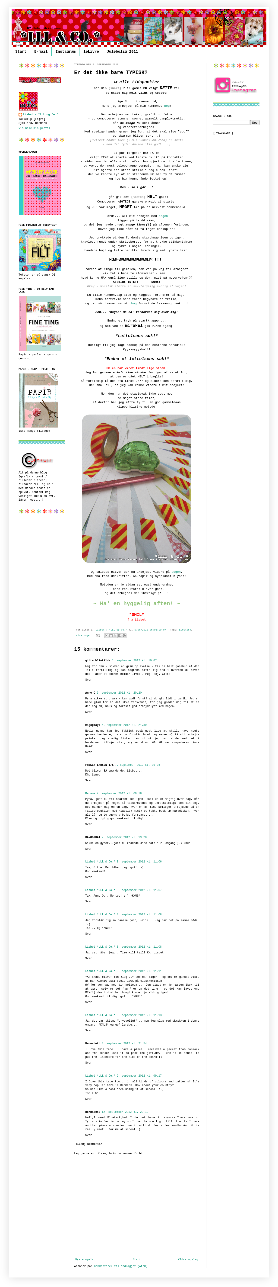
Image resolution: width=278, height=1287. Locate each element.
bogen (163, 216)
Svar (88, 680)
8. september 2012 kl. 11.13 (139, 1015)
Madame (90, 793)
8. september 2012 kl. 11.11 (139, 971)
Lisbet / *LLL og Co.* (40, 114)
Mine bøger (83, 635)
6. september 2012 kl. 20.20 (119, 693)
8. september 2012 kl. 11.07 (139, 890)
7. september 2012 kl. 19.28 (124, 837)
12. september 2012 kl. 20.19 (125, 1112)
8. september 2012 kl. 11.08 (139, 914)
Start (20, 52)
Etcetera (185, 629)
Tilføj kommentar (89, 1144)
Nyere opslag (85, 1259)
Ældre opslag (188, 1259)
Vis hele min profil (34, 128)
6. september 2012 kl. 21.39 (124, 725)
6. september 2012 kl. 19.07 (134, 660)
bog (167, 106)
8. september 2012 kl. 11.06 (139, 861)
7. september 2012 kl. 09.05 (137, 765)
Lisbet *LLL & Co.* (100, 861)
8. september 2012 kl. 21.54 (124, 1043)
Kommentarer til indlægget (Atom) (120, 1266)
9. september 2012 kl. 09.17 (139, 1076)
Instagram (66, 52)
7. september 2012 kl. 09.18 (119, 793)
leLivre (91, 52)
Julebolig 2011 (122, 52)
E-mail (41, 52)
